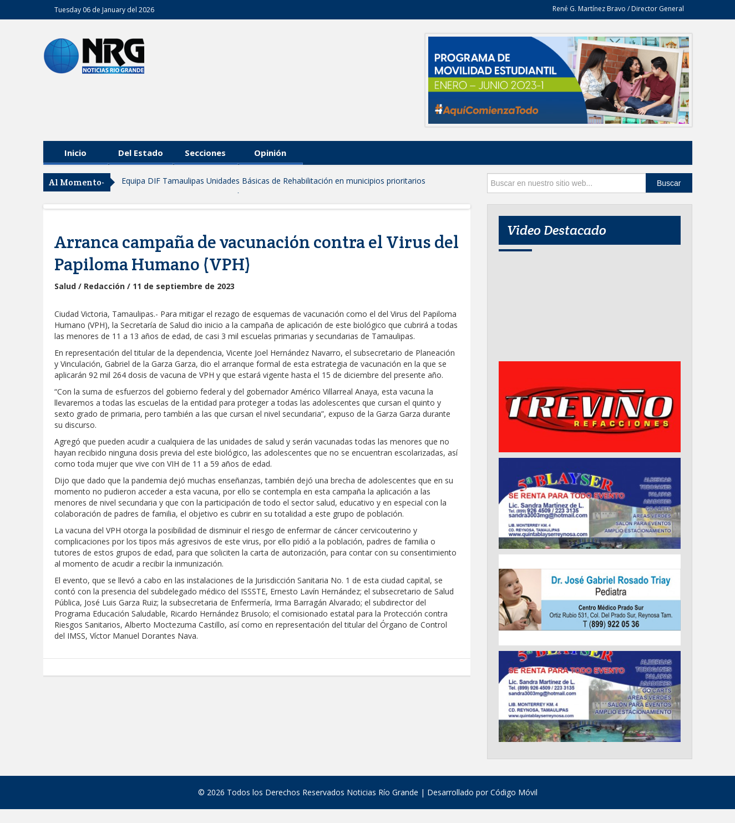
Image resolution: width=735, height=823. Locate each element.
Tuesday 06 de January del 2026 (104, 9)
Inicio (75, 152)
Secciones (205, 152)
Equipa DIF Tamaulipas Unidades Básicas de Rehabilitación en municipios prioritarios (273, 180)
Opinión (270, 152)
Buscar (669, 183)
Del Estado (140, 152)
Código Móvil (514, 792)
